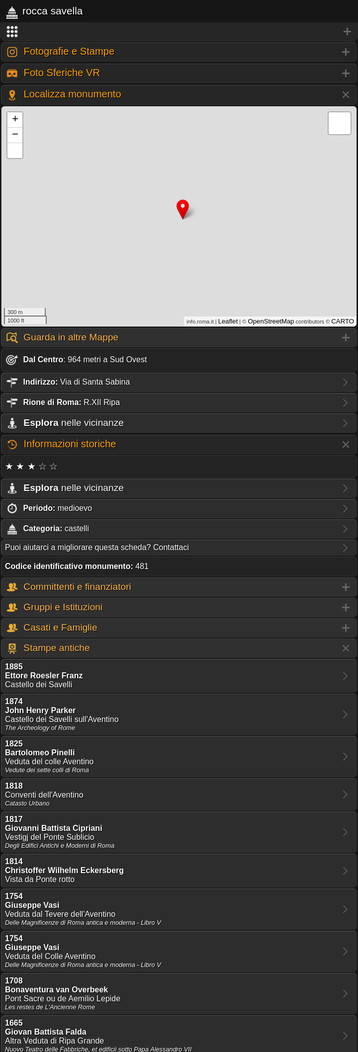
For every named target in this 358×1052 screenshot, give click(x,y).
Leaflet (228, 321)
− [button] (15, 135)
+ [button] (15, 119)
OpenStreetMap (271, 321)
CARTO (342, 321)
